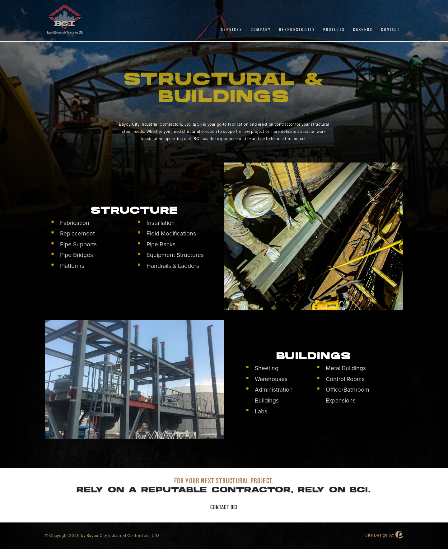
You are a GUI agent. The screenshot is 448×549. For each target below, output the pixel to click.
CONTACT (390, 29)
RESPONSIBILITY (297, 29)
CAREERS (363, 29)
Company (261, 29)
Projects (334, 29)
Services (231, 29)
